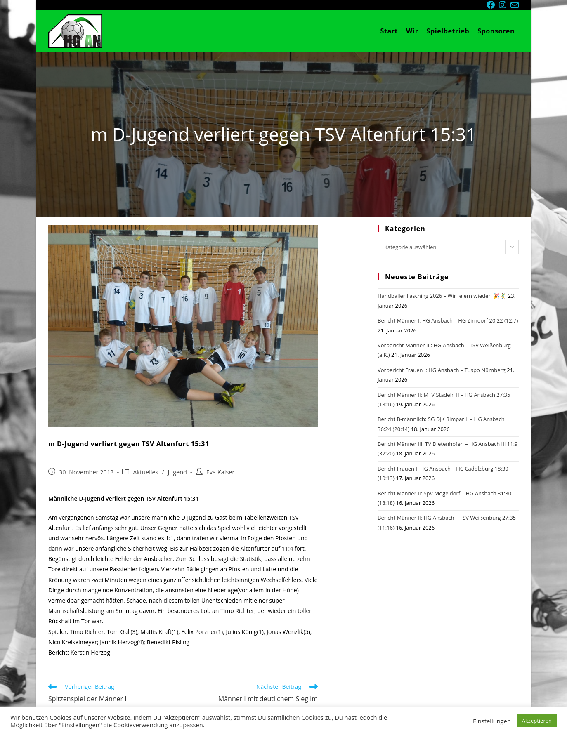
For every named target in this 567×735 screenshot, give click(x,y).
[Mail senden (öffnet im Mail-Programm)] (514, 5)
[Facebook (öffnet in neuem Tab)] (493, 5)
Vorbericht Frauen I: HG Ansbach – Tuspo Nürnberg (442, 370)
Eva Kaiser (220, 472)
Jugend (177, 472)
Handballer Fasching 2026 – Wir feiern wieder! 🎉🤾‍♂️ (442, 295)
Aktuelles (145, 472)
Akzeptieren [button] (537, 720)
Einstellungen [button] (492, 721)
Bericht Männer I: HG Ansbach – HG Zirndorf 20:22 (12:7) (448, 320)
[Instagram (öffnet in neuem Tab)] (504, 5)
